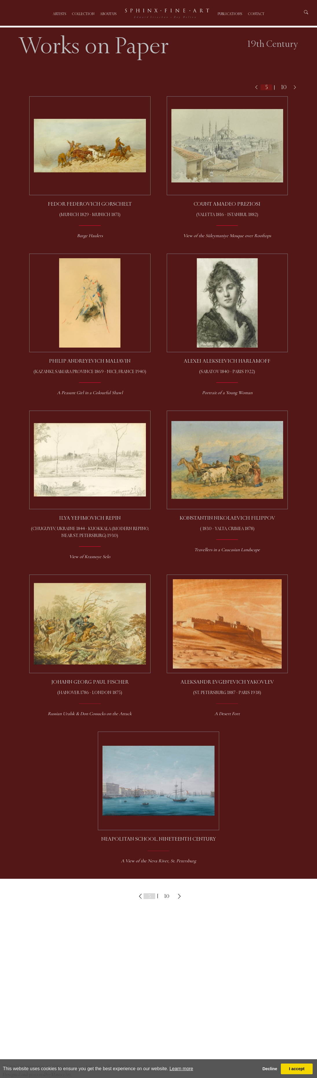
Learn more (181, 1068)
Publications (230, 14)
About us (108, 14)
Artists (59, 14)
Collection (83, 14)
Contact (256, 14)
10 (284, 87)
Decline (269, 1068)
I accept (297, 1068)
